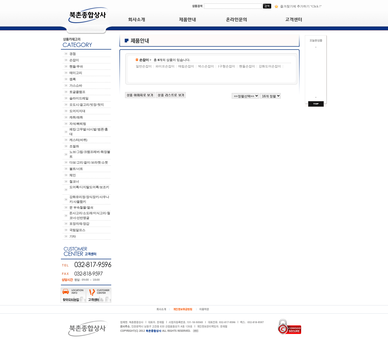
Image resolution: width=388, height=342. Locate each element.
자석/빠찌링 (78, 124)
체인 (73, 175)
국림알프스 (77, 230)
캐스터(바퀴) (78, 140)
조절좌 (74, 146)
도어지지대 (77, 111)
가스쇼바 (76, 85)
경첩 (73, 54)
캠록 (73, 79)
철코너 (74, 181)
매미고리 (76, 73)
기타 (73, 236)
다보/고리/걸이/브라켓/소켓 (89, 162)
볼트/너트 (76, 169)
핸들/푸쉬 (76, 66)
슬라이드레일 (79, 98)
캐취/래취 (76, 117)
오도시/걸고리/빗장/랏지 (87, 105)
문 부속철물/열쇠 (82, 207)
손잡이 (75, 60)
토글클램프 (78, 92)
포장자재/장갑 (80, 224)
